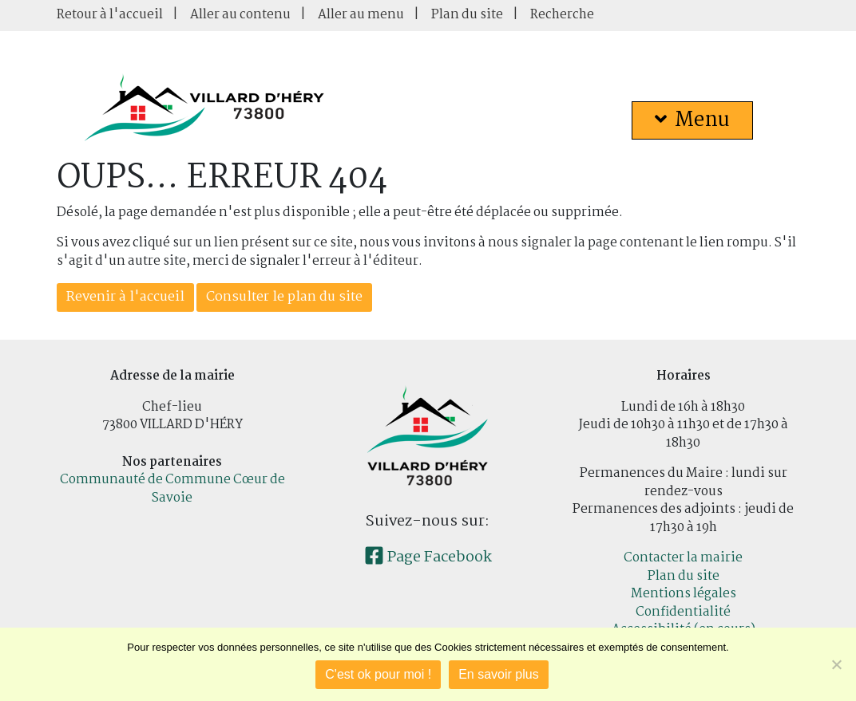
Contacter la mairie (683, 558)
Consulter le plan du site (284, 297)
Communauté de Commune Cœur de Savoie (172, 489)
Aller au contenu (240, 15)
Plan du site (467, 15)
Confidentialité (683, 612)
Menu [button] (692, 120)
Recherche (562, 15)
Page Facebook (428, 557)
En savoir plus (498, 674)
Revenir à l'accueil (125, 297)
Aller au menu (361, 15)
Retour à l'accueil (110, 15)
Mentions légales (683, 594)
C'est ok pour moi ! (378, 674)
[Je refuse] (836, 664)
